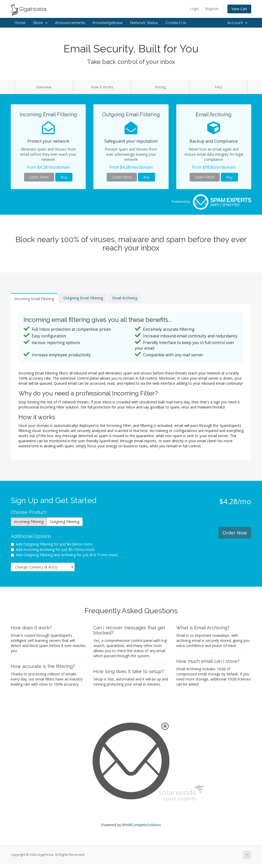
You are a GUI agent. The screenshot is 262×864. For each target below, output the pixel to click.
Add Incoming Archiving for (52, 549)
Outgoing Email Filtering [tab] (83, 297)
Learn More (39, 177)
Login (194, 8)
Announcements (70, 22)
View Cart (239, 8)
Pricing (160, 87)
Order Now (235, 533)
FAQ (218, 87)
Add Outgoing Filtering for (52, 544)
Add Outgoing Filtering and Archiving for (64, 554)
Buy (64, 177)
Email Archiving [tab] (124, 297)
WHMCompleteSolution (141, 824)
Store (40, 22)
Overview (43, 87)
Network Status (144, 22)
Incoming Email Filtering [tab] (34, 298)
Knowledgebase (108, 22)
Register (212, 8)
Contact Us (176, 22)
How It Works (102, 87)
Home (20, 22)
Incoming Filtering (28, 521)
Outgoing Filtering (64, 521)
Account (237, 22)
